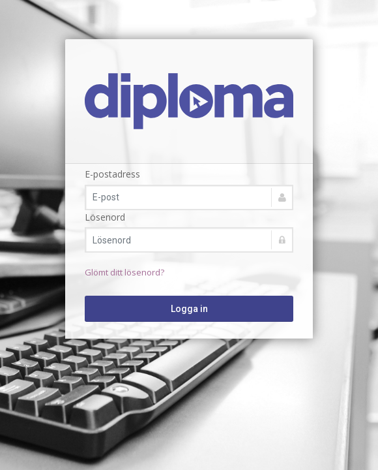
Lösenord (105, 217)
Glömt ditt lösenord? (124, 272)
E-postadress (112, 174)
